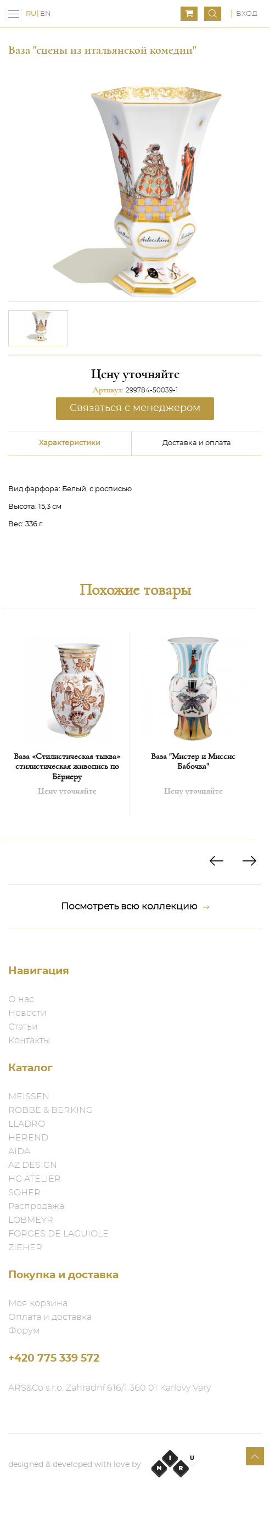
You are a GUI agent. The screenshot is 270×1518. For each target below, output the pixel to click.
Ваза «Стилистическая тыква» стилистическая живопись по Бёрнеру (67, 766)
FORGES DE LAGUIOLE (58, 1233)
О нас (21, 999)
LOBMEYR (30, 1220)
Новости (27, 1013)
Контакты (29, 1040)
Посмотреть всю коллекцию (135, 906)
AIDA (19, 1151)
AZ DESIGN (32, 1165)
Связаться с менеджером (135, 408)
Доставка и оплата (196, 443)
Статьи (23, 1026)
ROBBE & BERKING (50, 1110)
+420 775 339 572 (53, 1358)
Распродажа (36, 1206)
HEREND (28, 1137)
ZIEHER (25, 1247)
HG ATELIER (34, 1178)
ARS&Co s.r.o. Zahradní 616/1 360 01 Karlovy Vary (109, 1388)
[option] (38, 328)
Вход (246, 14)
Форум (24, 1330)
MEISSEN (28, 1096)
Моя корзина (38, 1303)
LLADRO (26, 1124)
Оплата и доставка (50, 1317)
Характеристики (69, 443)
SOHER (24, 1192)
